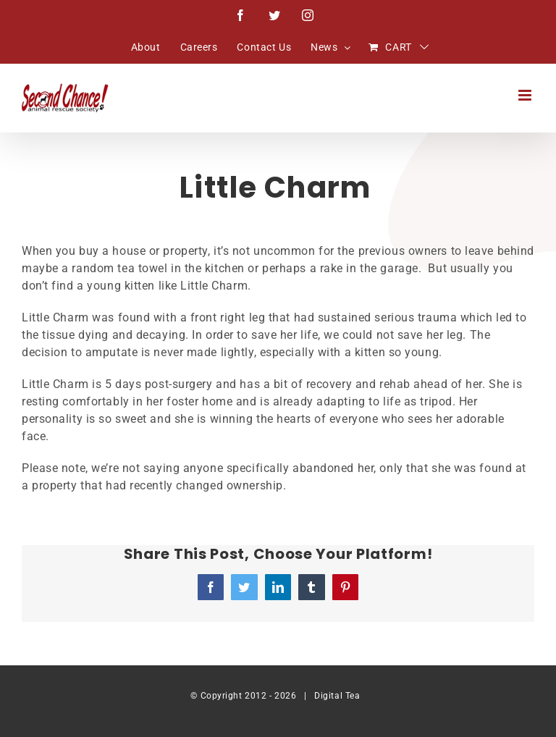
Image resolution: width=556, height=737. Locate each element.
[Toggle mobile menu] (526, 95)
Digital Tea (337, 696)
